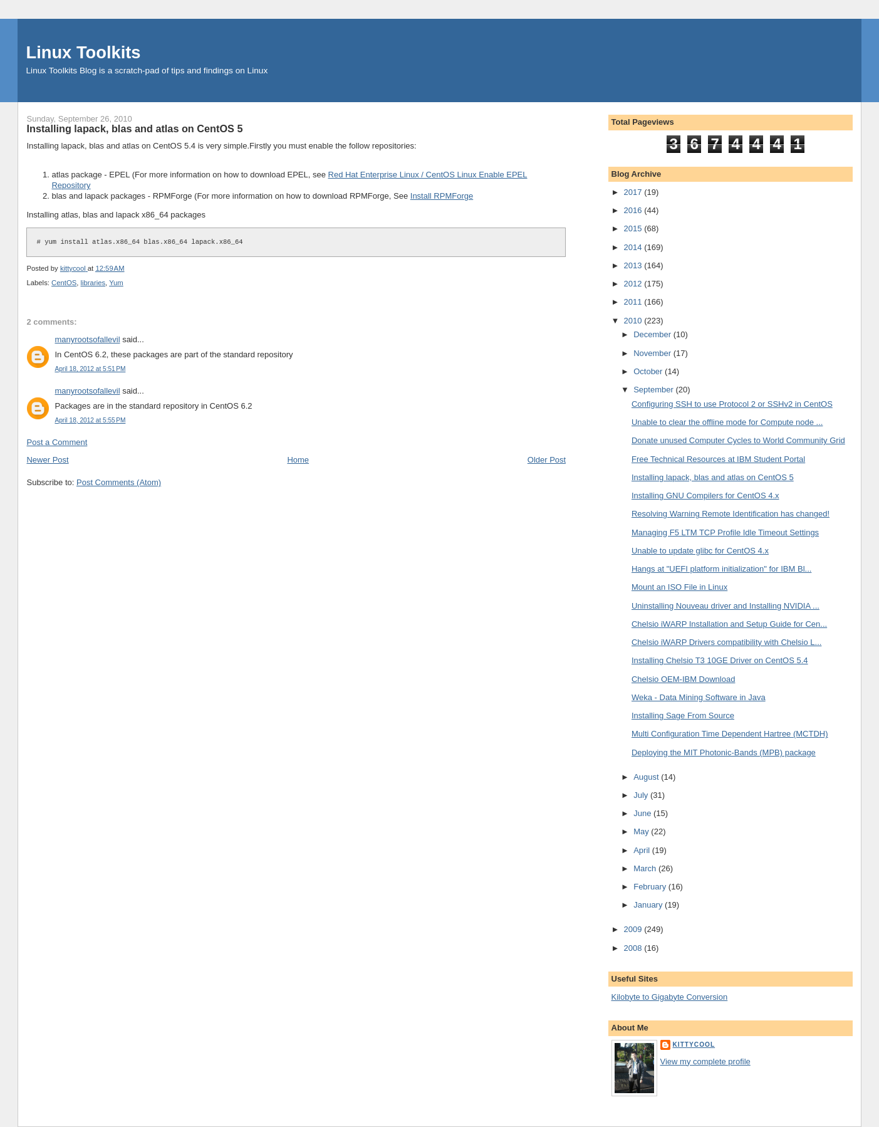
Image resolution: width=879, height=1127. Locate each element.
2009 (634, 929)
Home (298, 459)
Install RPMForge (441, 196)
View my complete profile (705, 1061)
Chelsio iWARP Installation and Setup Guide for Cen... (729, 624)
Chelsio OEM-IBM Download (683, 679)
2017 (634, 192)
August (647, 777)
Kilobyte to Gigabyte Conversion (669, 997)
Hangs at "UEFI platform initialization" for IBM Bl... (721, 569)
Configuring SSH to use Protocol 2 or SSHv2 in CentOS (732, 404)
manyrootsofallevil (87, 339)
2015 (634, 228)
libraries (93, 282)
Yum (116, 282)
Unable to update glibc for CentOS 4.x (700, 550)
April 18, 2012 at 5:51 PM (90, 368)
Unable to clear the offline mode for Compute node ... (727, 422)
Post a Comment (56, 442)
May (642, 831)
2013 (634, 265)
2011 (634, 302)
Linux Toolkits (83, 52)
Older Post (547, 459)
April (642, 850)
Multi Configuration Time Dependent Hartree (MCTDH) (730, 733)
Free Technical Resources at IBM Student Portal (718, 459)
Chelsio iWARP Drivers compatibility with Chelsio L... (726, 642)
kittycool (694, 1044)
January (649, 904)
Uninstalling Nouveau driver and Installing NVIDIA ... (725, 606)
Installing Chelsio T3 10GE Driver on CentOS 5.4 (720, 660)
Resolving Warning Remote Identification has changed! (731, 513)
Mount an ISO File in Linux (679, 587)
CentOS (63, 282)
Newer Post (47, 459)
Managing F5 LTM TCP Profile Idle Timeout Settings (725, 532)
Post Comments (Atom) (118, 482)
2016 (634, 210)
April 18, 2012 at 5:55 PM (90, 420)
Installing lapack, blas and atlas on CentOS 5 (713, 477)
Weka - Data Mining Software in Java (699, 697)
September (654, 389)
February (650, 886)
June (643, 813)
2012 (634, 283)
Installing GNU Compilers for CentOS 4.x (705, 495)
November (653, 353)
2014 (634, 247)
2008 (634, 948)
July (641, 795)
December (653, 334)
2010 (634, 320)
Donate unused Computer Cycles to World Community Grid (738, 440)
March (645, 868)
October (649, 371)
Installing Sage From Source (683, 715)
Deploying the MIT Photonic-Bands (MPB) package (724, 752)
